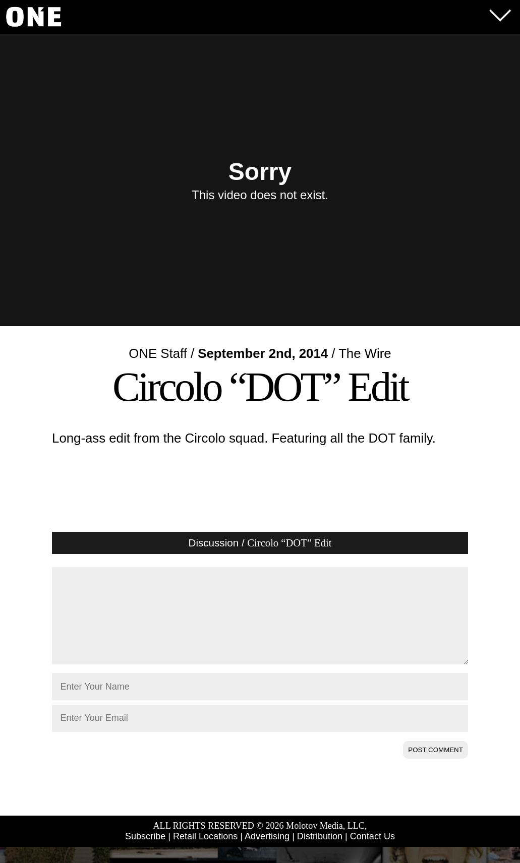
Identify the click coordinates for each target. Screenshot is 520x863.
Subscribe (145, 852)
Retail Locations (205, 852)
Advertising (267, 852)
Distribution (319, 852)
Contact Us (372, 852)
